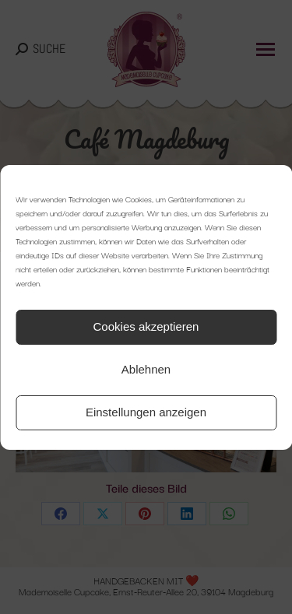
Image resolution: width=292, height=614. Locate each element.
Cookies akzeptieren (146, 326)
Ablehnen (146, 369)
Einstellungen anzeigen (146, 412)
